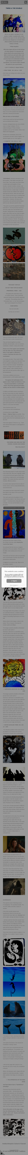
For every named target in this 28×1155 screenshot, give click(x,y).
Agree (14, 581)
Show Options (14, 585)
